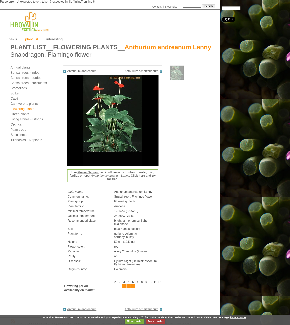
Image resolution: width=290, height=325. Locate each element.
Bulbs (15, 93)
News (13, 39)
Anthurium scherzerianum (141, 71)
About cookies (238, 317)
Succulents (18, 135)
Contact (157, 6)
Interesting (54, 39)
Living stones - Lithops (27, 119)
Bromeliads (19, 88)
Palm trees (18, 129)
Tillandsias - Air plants (26, 140)
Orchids (16, 124)
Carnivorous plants (24, 104)
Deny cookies (155, 321)
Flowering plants (85, 47)
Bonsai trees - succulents (29, 83)
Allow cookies (135, 321)
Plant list (31, 39)
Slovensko (171, 6)
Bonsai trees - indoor (26, 72)
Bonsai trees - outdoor (27, 78)
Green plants (20, 114)
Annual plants (20, 67)
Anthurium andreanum (81, 71)
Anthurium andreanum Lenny (110, 175)
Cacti (14, 98)
